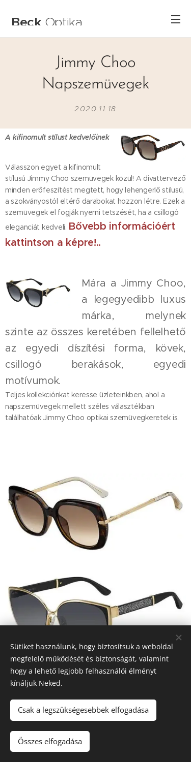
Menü (175, 19)
